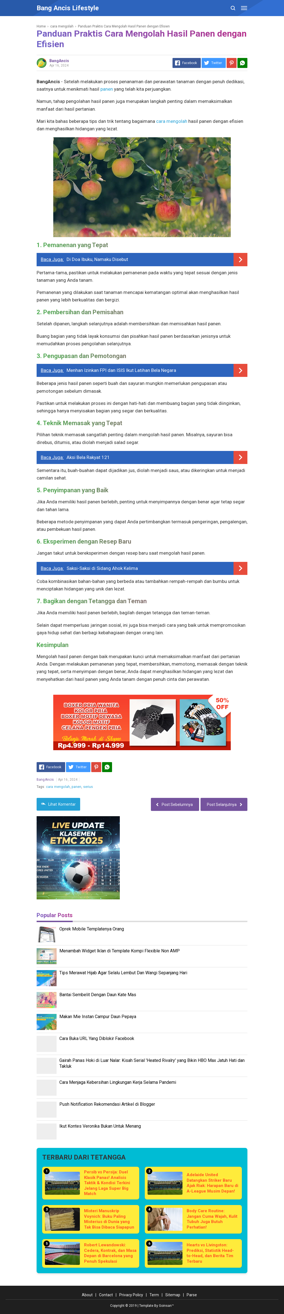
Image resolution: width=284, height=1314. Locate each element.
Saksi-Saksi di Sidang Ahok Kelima (102, 568)
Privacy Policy (131, 1295)
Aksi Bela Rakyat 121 (88, 457)
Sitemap (172, 1295)
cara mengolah (171, 121)
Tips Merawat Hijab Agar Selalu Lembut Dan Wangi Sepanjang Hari (123, 972)
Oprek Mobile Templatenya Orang (91, 929)
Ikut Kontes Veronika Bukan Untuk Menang (100, 1126)
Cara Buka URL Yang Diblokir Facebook (96, 1038)
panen (106, 89)
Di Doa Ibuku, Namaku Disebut (97, 259)
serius (88, 787)
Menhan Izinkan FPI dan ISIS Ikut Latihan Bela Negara (121, 370)
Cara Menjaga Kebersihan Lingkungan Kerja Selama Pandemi (117, 1082)
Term (154, 1295)
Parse (192, 1295)
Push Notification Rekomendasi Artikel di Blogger (107, 1104)
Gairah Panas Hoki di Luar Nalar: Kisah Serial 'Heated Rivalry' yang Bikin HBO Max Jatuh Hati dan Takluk (152, 1063)
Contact (106, 1295)
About (87, 1295)
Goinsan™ (166, 1306)
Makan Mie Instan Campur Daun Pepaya (97, 1016)
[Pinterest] (232, 63)
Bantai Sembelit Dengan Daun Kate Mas (97, 994)
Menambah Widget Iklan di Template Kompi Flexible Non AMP (119, 950)
